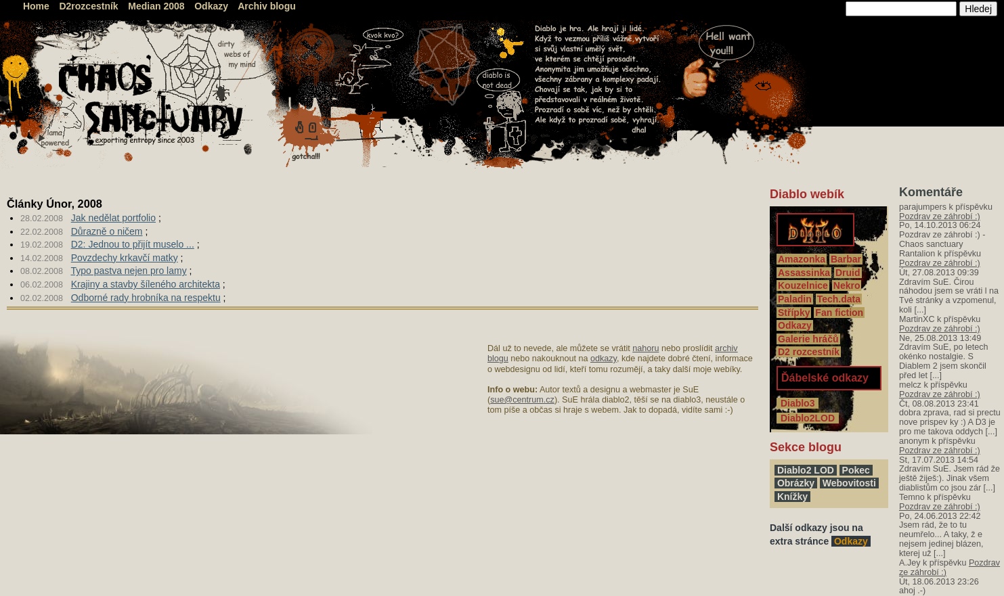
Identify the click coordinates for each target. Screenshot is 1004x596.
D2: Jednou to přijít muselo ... (132, 244)
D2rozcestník (89, 6)
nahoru (645, 348)
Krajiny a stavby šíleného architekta (145, 284)
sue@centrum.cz (522, 400)
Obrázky (795, 483)
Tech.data (838, 299)
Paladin (795, 299)
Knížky (792, 496)
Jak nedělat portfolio (113, 217)
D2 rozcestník (808, 351)
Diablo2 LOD (805, 470)
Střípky (794, 312)
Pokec (856, 470)
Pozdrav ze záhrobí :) (939, 216)
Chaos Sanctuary (77, 33)
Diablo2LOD (807, 418)
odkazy (603, 358)
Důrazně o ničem (107, 231)
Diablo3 (797, 403)
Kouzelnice (803, 285)
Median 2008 (156, 6)
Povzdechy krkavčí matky (124, 257)
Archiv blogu (267, 6)
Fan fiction (839, 312)
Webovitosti (849, 483)
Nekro (846, 285)
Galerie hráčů (808, 339)
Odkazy (211, 6)
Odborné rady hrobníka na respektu (146, 297)
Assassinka (804, 272)
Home (36, 6)
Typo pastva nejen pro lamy (128, 270)
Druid (847, 272)
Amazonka (801, 259)
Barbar (846, 259)
